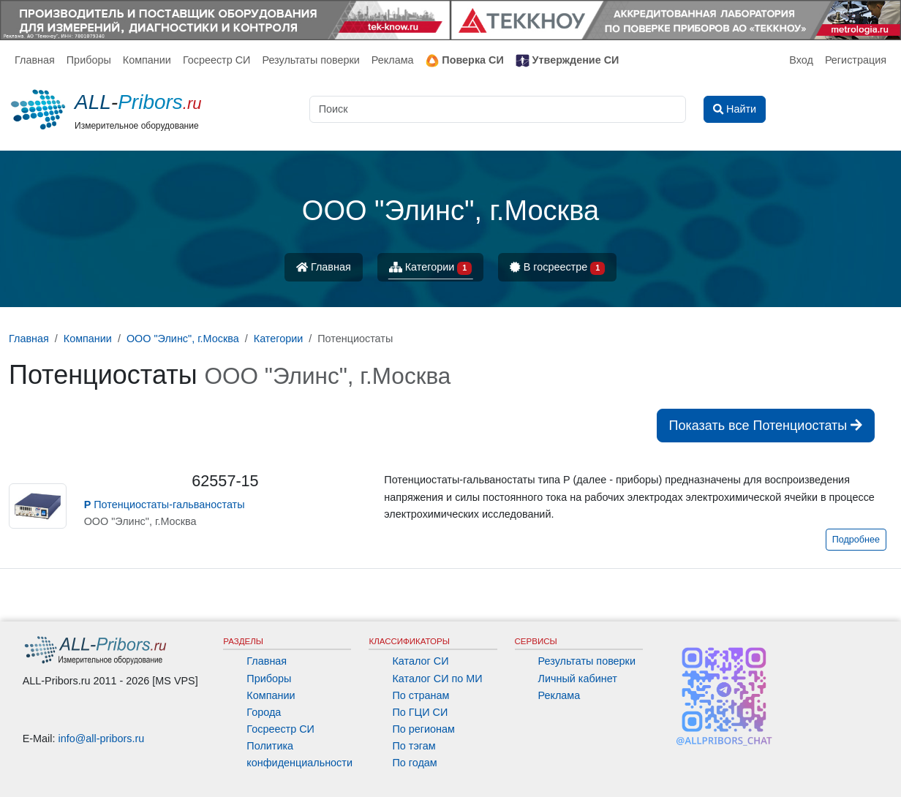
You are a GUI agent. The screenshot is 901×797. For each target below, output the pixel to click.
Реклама (393, 60)
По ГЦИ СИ (420, 712)
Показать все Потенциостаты (765, 425)
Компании (147, 60)
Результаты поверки (310, 60)
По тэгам (413, 746)
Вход (801, 60)
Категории (430, 268)
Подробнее (856, 540)
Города (263, 712)
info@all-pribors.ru (102, 738)
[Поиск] (497, 109)
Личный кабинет (577, 678)
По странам (420, 695)
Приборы (89, 60)
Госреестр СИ (217, 60)
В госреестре (557, 268)
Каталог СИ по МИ (437, 678)
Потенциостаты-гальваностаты (164, 504)
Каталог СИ (420, 661)
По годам (414, 762)
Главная (35, 60)
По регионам (423, 729)
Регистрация (855, 60)
